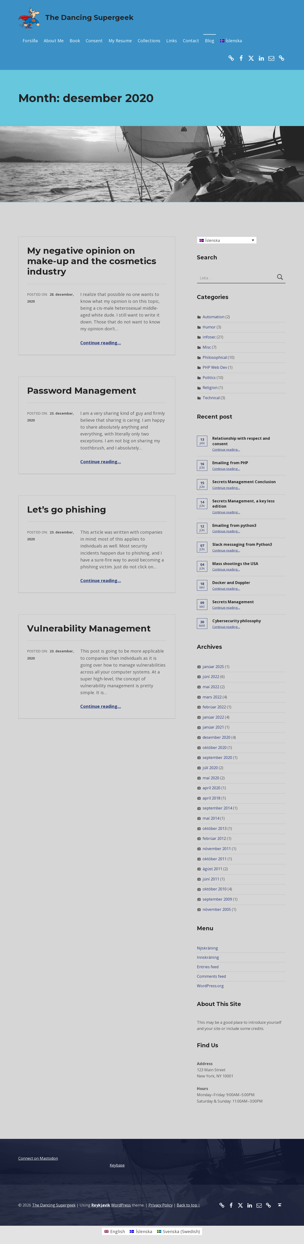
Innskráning (208, 957)
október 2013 (215, 828)
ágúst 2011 (212, 868)
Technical (211, 397)
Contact (191, 40)
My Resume (120, 40)
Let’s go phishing (66, 509)
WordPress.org (210, 985)
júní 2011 (211, 879)
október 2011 (215, 858)
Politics (209, 377)
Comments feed (211, 976)
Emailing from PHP (230, 462)
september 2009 (217, 899)
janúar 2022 (213, 717)
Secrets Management (233, 601)
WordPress (121, 1205)
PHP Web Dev (215, 367)
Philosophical (215, 357)
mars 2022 (212, 697)
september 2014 (217, 808)
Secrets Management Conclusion (244, 481)
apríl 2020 (211, 787)
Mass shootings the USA (235, 563)
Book (75, 40)
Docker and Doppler (231, 582)
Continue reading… (100, 343)
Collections (149, 40)
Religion (210, 387)
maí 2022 (211, 686)
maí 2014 (211, 818)
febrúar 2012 (214, 838)
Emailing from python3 (234, 525)
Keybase (117, 1165)
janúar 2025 (213, 666)
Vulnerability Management (89, 628)
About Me (54, 40)
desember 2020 (216, 737)
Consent (94, 40)
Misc (207, 347)
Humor (209, 327)
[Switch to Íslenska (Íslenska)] (140, 1231)
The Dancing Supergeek (89, 17)
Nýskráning (207, 948)
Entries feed (207, 966)
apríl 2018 (211, 798)
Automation (213, 316)
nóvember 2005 (217, 909)
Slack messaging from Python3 (242, 544)
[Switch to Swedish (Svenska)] (178, 1231)
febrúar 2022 (214, 707)
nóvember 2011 (217, 848)
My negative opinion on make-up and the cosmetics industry (91, 261)
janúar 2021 (213, 727)
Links (171, 40)
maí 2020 (211, 778)
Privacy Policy (160, 1205)
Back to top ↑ (188, 1205)
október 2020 (215, 747)
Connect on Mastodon (38, 1158)
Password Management (81, 390)
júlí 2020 (210, 767)
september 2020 (217, 757)
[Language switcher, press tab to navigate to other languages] (227, 240)
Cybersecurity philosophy (236, 620)
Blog (209, 40)
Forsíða (30, 40)
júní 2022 (211, 676)
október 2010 (215, 889)
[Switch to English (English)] (114, 1231)
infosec (209, 337)
